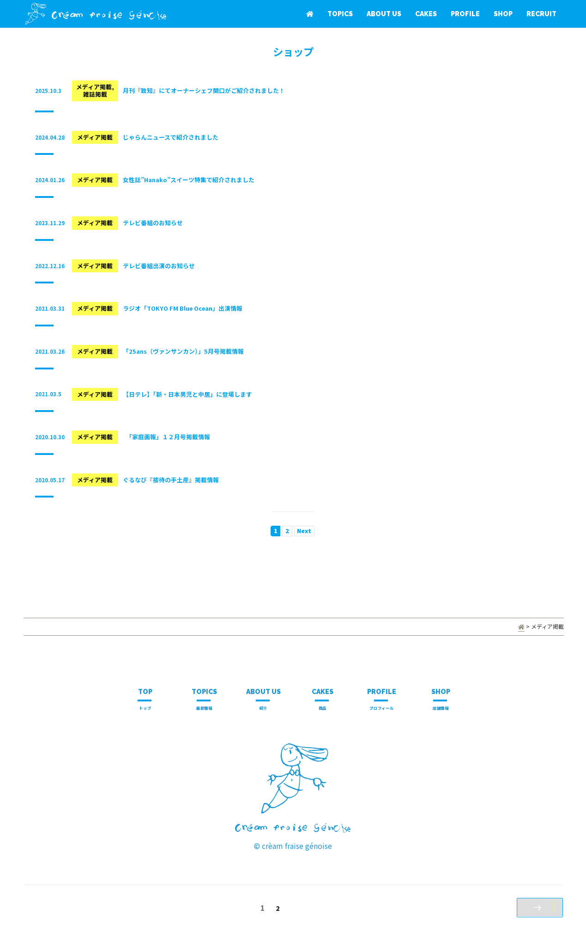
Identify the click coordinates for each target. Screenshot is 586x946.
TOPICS (340, 14)
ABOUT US (384, 14)
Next (304, 530)
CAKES (426, 14)
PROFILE (465, 14)
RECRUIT (541, 14)
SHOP (503, 14)
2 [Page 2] (278, 909)
